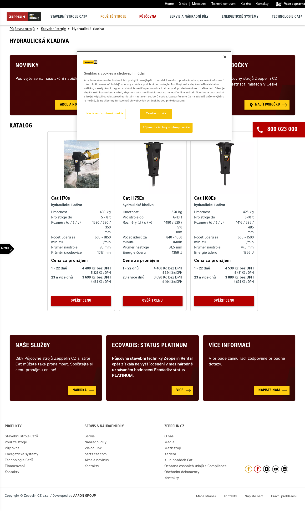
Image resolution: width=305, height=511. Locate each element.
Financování (15, 466)
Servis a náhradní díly (189, 17)
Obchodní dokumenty (181, 472)
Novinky (27, 66)
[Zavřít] (225, 57)
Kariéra (246, 4)
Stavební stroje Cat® (69, 17)
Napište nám (254, 496)
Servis (90, 436)
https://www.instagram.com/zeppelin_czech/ (266, 469)
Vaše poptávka (294, 4)
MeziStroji (172, 448)
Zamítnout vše (156, 113)
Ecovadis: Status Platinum (150, 346)
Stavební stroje (53, 29)
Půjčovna (147, 17)
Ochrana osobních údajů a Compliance (195, 466)
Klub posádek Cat (178, 460)
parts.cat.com (96, 454)
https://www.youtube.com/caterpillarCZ (275, 469)
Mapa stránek (206, 496)
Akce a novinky (97, 460)
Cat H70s (60, 199)
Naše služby (32, 346)
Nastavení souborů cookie (104, 113)
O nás (183, 4)
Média (169, 442)
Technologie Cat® (287, 17)
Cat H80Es (205, 199)
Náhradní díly (96, 442)
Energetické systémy (240, 17)
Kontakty (262, 4)
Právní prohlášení (283, 496)
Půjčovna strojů (22, 29)
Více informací (230, 346)
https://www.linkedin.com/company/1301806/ (284, 469)
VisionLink (93, 448)
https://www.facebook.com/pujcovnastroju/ (257, 469)
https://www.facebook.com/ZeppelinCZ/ (248, 469)
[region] (154, 96)
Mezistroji (199, 4)
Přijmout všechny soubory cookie (166, 127)
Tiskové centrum (223, 4)
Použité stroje (113, 17)
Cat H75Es (133, 199)
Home (169, 4)
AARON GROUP (84, 496)
